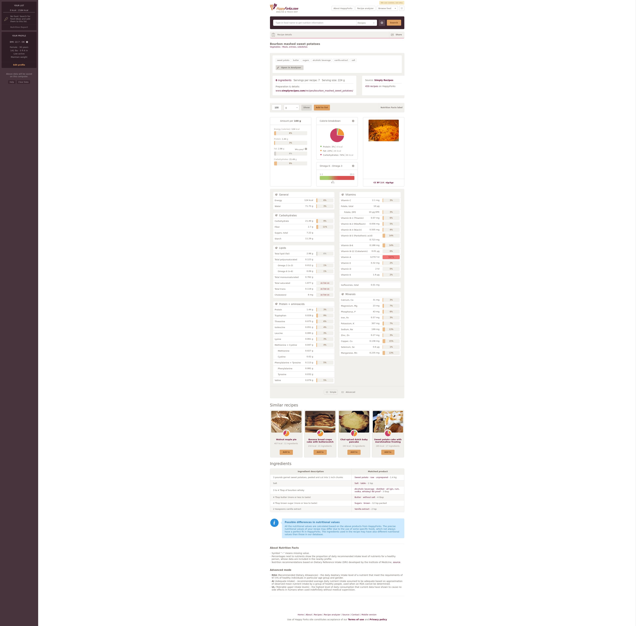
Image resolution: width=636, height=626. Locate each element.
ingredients (284, 80)
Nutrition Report (19, 27)
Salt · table (360, 483)
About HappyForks (342, 8)
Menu (401, 8)
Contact (355, 614)
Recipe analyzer (365, 8)
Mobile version (369, 614)
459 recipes (371, 86)
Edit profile (19, 65)
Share (399, 35)
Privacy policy (378, 619)
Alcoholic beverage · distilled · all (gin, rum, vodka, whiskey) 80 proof (377, 490)
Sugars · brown (362, 503)
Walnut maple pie (286, 439)
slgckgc (390, 183)
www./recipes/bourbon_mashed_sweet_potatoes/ (314, 90)
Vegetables (275, 47)
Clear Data (23, 82)
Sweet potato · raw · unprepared (371, 477)
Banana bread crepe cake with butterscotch (320, 440)
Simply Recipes (383, 80)
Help (12, 82)
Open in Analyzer (291, 67)
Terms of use (356, 619)
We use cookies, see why (392, 3)
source (396, 562)
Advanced (350, 392)
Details (27, 42)
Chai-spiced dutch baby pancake (354, 440)
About (309, 614)
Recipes (318, 614)
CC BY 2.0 (378, 183)
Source (345, 614)
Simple (333, 392)
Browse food (384, 8)
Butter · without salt (365, 497)
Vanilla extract (362, 509)
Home (301, 614)
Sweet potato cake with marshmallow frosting (388, 440)
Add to (286, 452)
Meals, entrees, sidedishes (294, 47)
